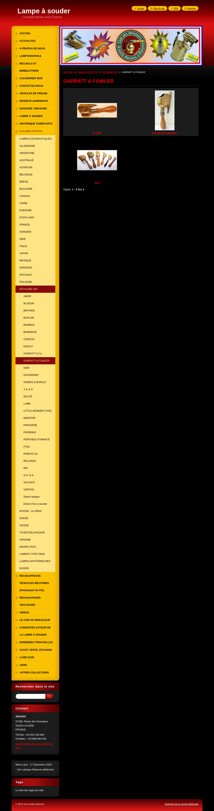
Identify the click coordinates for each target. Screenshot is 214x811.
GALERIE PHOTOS (87, 72)
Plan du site (159, 8)
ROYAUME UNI (110, 72)
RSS (176, 8)
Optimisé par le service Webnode (181, 804)
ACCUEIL (68, 72)
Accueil (140, 8)
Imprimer (191, 8)
